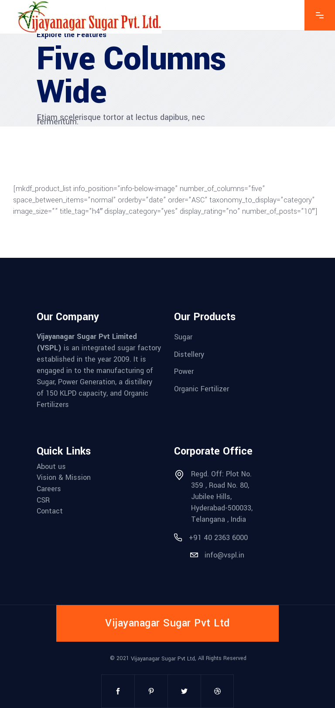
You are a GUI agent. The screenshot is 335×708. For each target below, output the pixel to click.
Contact (50, 511)
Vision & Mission (64, 477)
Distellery (189, 354)
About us (51, 466)
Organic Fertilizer (201, 389)
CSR (43, 500)
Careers (49, 489)
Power (184, 371)
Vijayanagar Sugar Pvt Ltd (163, 658)
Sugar (183, 337)
